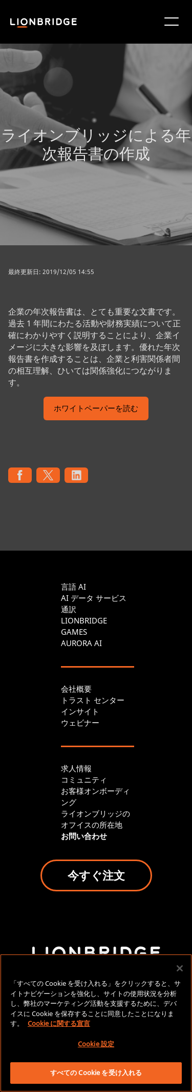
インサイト (80, 711)
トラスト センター (92, 700)
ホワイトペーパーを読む (96, 409)
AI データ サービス (93, 598)
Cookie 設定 (96, 1043)
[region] (96, 1023)
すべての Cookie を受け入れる (96, 1072)
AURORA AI (81, 643)
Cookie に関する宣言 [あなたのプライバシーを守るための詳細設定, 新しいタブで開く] (59, 1023)
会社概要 (76, 689)
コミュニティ (84, 779)
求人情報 (76, 768)
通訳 (68, 609)
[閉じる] (179, 968)
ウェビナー (80, 722)
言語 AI (73, 586)
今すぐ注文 (96, 875)
